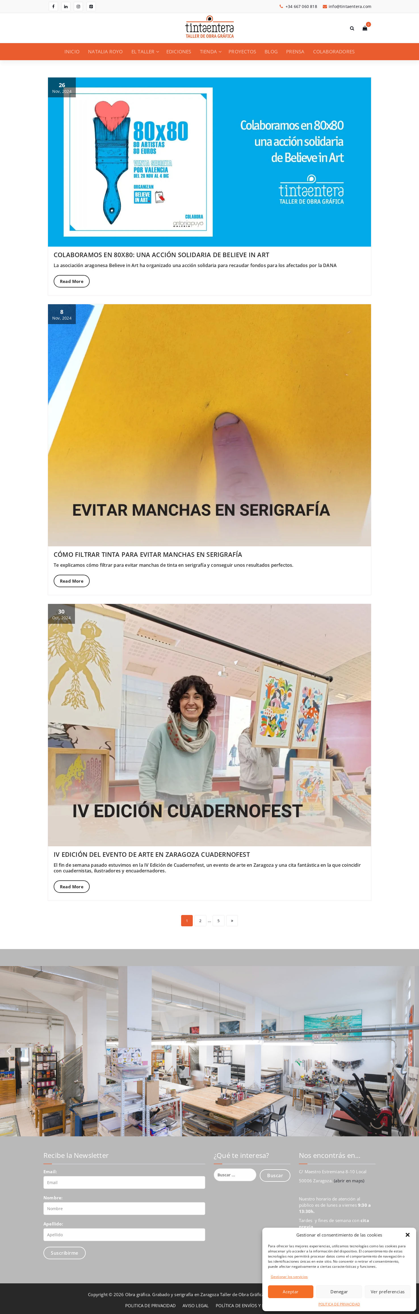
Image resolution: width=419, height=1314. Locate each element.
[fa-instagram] (78, 6)
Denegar (339, 1291)
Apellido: (53, 1224)
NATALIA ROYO (105, 51)
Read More (71, 281)
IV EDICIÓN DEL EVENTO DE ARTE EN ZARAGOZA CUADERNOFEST (152, 854)
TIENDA (208, 51)
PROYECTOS (242, 51)
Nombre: (52, 1197)
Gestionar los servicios (289, 1276)
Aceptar (291, 1291)
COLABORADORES (334, 51)
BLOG (271, 51)
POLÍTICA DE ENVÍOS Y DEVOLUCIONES (255, 1305)
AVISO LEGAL (196, 1305)
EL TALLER (143, 51)
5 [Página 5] (218, 920)
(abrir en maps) (349, 1180)
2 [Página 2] (200, 920)
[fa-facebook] (53, 6)
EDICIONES (178, 51)
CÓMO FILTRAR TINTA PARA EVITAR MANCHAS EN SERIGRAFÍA (148, 554)
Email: (50, 1171)
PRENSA (295, 51)
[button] (407, 1235)
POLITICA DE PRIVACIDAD (339, 1304)
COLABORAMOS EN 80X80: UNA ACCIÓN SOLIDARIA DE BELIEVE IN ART (161, 254)
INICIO (71, 51)
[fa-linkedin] (66, 6)
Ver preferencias (388, 1291)
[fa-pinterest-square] (91, 6)
